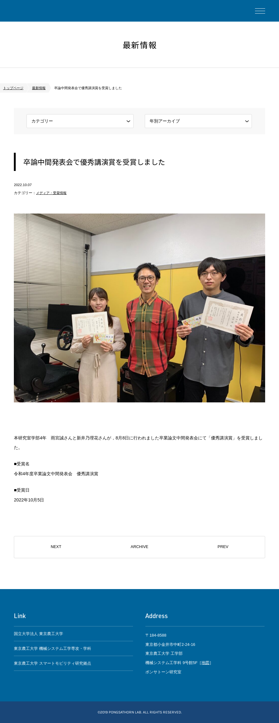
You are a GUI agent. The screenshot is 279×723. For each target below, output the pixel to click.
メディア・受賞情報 (52, 193)
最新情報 (39, 88)
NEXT (56, 547)
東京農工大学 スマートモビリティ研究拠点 (52, 663)
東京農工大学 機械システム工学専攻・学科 (52, 648)
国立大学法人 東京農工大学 (38, 633)
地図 (205, 662)
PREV (222, 547)
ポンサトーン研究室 (37, 11)
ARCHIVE (139, 547)
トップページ (13, 88)
